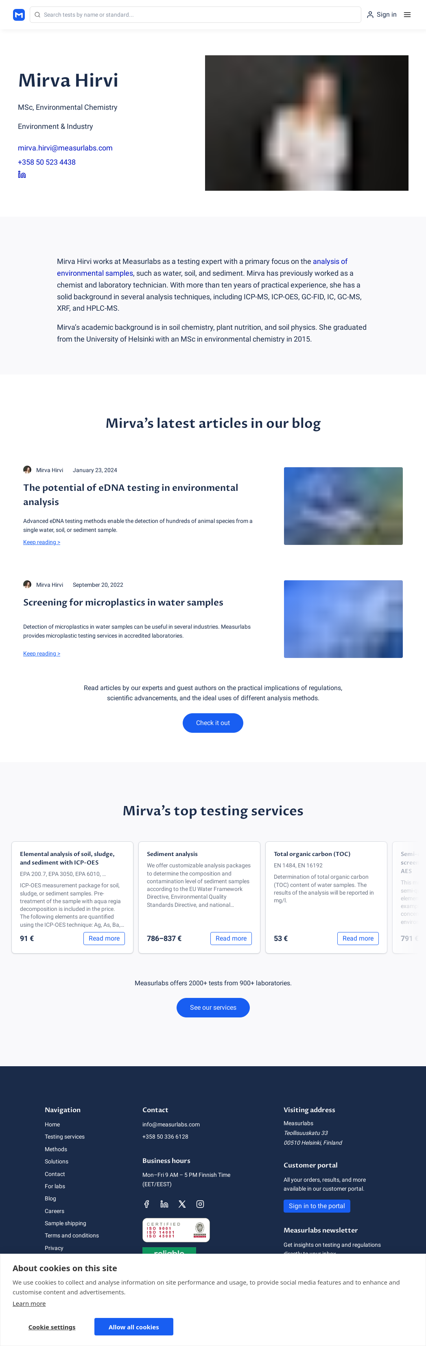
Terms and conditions (72, 1235)
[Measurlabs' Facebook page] (146, 1204)
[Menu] (407, 14)
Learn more (29, 1303)
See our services (213, 1007)
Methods (56, 1149)
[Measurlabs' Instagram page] (200, 1204)
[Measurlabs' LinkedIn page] (164, 1204)
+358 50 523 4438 (47, 162)
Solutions (56, 1161)
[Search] (195, 15)
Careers (54, 1211)
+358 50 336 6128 (165, 1136)
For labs (55, 1186)
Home (52, 1124)
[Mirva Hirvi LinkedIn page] (68, 174)
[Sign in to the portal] (381, 14)
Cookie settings (52, 1327)
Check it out (213, 723)
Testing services (65, 1136)
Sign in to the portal (317, 1206)
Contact (55, 1174)
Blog (50, 1198)
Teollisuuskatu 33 (306, 1133)
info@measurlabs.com (171, 1124)
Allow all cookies (134, 1327)
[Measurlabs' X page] (182, 1204)
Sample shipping (65, 1223)
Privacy (54, 1248)
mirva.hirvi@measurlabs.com (65, 148)
